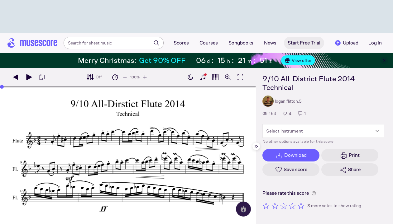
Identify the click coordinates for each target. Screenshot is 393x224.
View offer (298, 60)
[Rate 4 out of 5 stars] (292, 205)
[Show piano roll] (215, 77)
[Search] (156, 43)
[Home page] (32, 43)
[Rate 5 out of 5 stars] (301, 205)
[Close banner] (384, 60)
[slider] (2, 87)
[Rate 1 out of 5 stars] (266, 205)
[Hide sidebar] (256, 146)
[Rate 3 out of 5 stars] (283, 205)
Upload (346, 43)
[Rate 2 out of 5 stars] (275, 205)
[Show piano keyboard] (203, 77)
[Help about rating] (314, 193)
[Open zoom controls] (228, 77)
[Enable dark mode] (190, 77)
